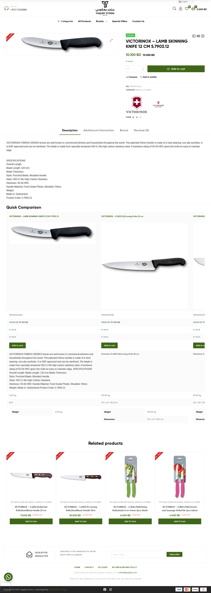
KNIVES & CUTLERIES (143, 90)
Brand (124, 130)
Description (70, 130)
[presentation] (6, 586)
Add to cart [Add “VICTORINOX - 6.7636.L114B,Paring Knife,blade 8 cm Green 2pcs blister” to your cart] (130, 521)
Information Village (58, 589)
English (183, 2)
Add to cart (178, 68)
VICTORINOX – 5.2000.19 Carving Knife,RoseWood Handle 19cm (80, 509)
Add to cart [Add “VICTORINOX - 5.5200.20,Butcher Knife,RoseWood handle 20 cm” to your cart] (201, 345)
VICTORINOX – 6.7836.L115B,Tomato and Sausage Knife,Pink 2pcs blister (180, 509)
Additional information (98, 130)
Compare (133, 77)
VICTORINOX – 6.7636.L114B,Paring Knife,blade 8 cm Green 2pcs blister (130, 509)
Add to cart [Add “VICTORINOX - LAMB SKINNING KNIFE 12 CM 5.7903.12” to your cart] (17, 345)
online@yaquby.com (127, 572)
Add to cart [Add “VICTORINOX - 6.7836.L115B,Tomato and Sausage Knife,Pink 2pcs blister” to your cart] (179, 521)
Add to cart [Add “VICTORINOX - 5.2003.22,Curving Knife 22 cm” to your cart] (109, 345)
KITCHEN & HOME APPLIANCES (23, 502)
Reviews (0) (141, 130)
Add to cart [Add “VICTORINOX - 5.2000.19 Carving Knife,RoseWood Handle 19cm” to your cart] (80, 521)
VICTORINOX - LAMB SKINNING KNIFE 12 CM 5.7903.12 (34, 216)
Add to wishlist (150, 77)
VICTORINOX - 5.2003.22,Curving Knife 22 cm (122, 216)
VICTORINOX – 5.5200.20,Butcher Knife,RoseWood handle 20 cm (31, 509)
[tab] (70, 131)
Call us (13, 6)
